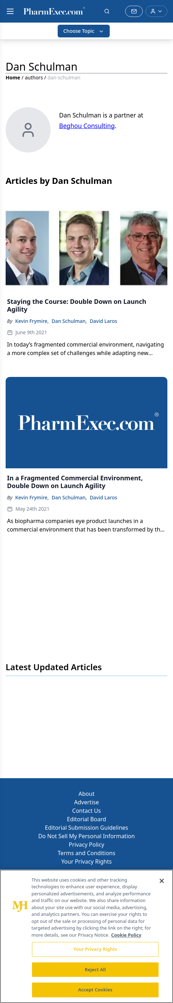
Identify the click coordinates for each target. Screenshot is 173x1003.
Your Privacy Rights (86, 861)
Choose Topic (83, 31)
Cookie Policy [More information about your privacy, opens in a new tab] (126, 935)
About (86, 794)
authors (34, 77)
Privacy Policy (86, 844)
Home (13, 77)
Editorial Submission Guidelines (86, 827)
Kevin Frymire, (32, 321)
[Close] (161, 881)
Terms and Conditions (86, 853)
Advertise (86, 802)
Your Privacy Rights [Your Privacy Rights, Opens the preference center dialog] (95, 949)
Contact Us (86, 811)
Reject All (95, 969)
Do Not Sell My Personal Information (86, 836)
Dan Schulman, (69, 321)
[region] (86, 936)
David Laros (103, 321)
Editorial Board (86, 819)
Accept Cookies (95, 989)
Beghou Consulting (87, 125)
